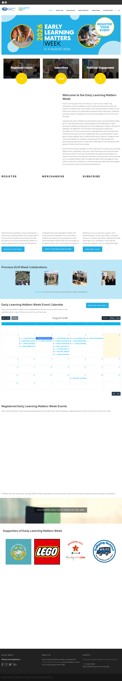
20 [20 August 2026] (85, 367)
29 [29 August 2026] (119, 375)
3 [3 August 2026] (34, 335)
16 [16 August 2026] (17, 367)
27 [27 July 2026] (34, 327)
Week (112, 318)
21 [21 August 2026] (102, 367)
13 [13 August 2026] (85, 359)
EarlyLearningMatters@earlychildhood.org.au (100, 659)
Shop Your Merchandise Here (58, 249)
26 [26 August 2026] (68, 375)
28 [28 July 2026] (51, 327)
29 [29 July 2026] (68, 327)
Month (105, 318)
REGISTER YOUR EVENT (97, 305)
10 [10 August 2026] (34, 359)
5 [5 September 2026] (119, 383)
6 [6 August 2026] (85, 335)
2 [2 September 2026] (68, 383)
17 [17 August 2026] (34, 367)
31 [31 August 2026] (34, 383)
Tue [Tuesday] (44, 324)
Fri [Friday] (95, 324)
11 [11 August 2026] (51, 359)
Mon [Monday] (27, 324)
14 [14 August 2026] (102, 359)
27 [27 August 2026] (85, 375)
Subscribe (96, 10)
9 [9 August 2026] (17, 359)
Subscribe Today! (92, 249)
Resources (71, 10)
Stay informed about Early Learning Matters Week (60, 510)
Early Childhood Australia (51, 662)
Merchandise (83, 10)
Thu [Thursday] (78, 324)
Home (51, 10)
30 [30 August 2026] (17, 383)
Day (118, 318)
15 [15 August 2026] (119, 359)
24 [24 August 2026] (34, 375)
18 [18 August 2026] (51, 367)
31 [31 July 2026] (102, 327)
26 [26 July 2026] (17, 327)
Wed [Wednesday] (61, 324)
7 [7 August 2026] (102, 335)
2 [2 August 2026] (17, 335)
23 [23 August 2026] (17, 375)
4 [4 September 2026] (102, 383)
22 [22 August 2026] (119, 367)
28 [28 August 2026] (102, 375)
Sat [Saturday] (112, 324)
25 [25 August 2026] (51, 375)
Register (59, 10)
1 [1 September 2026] (51, 383)
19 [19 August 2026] (68, 367)
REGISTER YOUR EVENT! (13, 249)
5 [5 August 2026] (68, 335)
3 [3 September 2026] (85, 383)
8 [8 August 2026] (119, 335)
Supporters (108, 10)
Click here (38, 292)
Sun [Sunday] (10, 324)
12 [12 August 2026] (68, 359)
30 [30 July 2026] (85, 327)
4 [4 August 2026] (51, 335)
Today (14, 318)
